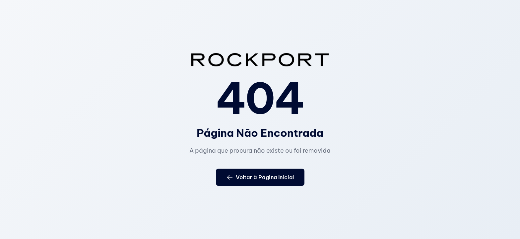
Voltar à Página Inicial (260, 177)
